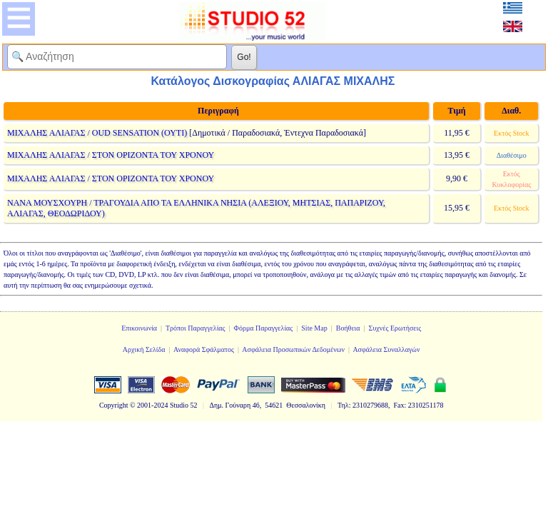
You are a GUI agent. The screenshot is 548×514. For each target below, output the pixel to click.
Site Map (314, 328)
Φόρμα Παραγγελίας (263, 328)
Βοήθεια (348, 328)
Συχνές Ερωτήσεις (395, 328)
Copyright (113, 405)
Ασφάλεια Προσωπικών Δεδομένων (293, 349)
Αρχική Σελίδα (144, 349)
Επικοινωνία (139, 328)
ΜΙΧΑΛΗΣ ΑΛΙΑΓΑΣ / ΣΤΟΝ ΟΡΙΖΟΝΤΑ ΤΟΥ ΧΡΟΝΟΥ (110, 155)
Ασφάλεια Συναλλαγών (386, 349)
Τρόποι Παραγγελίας (195, 328)
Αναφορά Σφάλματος (203, 349)
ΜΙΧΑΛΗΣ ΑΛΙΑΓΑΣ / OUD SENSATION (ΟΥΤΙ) (97, 133)
